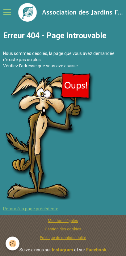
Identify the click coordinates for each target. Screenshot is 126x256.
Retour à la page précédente (30, 208)
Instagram (63, 249)
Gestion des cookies (63, 229)
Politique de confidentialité (63, 237)
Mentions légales (63, 220)
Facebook (96, 249)
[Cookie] (12, 243)
